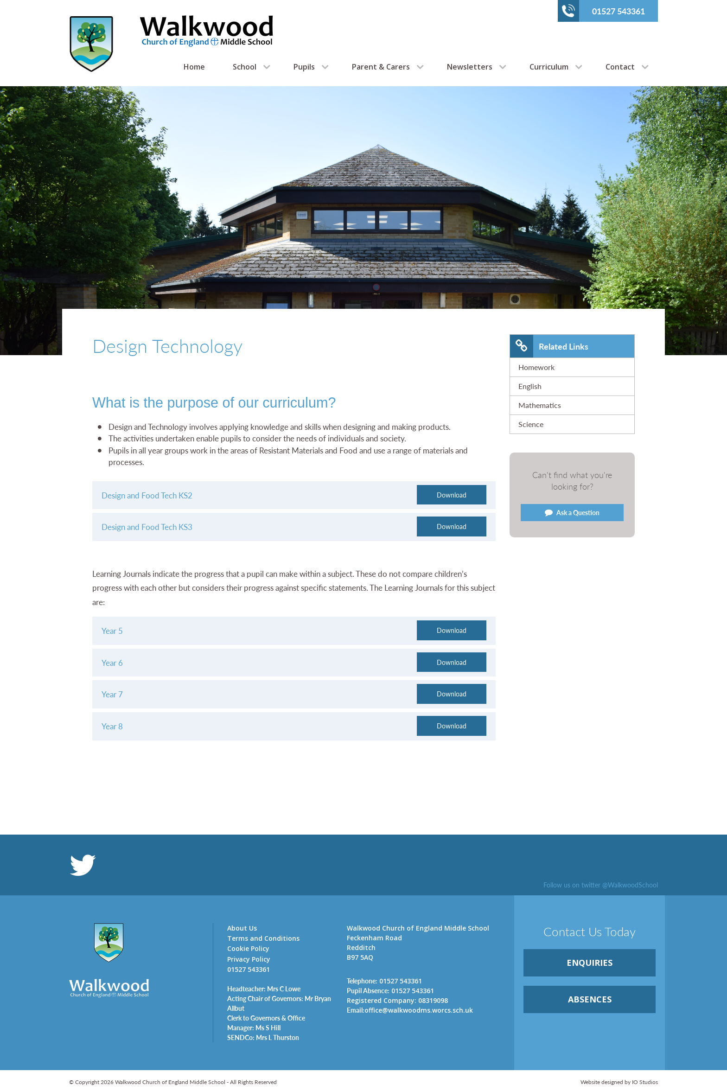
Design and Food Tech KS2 (147, 495)
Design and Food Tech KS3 (147, 526)
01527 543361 (603, 10)
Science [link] (530, 424)
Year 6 (112, 662)
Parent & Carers (381, 67)
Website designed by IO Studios (619, 1082)
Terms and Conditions (263, 938)
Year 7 (112, 694)
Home (194, 67)
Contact (620, 67)
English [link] (530, 386)
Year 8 (112, 726)
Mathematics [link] (539, 405)
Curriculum (548, 67)
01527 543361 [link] (384, 980)
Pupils (304, 67)
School (244, 67)
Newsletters (469, 67)
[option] (363, 220)
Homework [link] (536, 367)
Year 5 (112, 630)
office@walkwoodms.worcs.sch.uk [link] (410, 1009)
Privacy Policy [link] (248, 959)
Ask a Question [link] (572, 512)
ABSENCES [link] (590, 999)
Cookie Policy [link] (248, 948)
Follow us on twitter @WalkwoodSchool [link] (600, 884)
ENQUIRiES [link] (589, 962)
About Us (242, 928)
